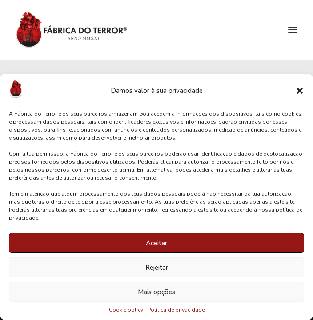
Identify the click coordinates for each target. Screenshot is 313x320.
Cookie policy (126, 309)
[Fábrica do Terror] (71, 30)
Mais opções (156, 292)
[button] (299, 90)
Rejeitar (156, 267)
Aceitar (156, 243)
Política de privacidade (176, 309)
